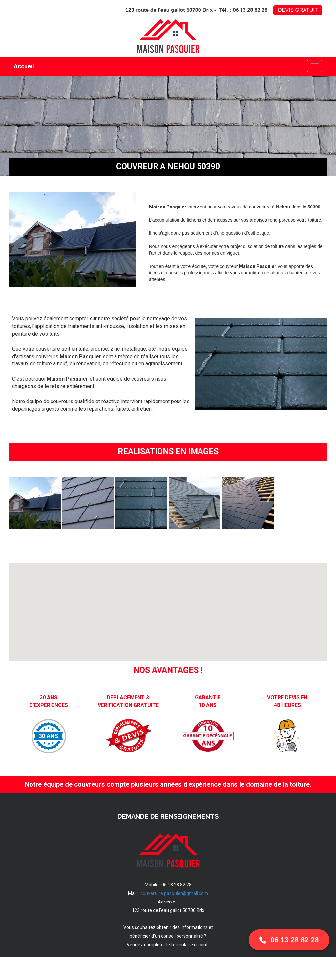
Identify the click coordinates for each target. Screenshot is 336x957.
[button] (289, 939)
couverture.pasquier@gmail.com (174, 893)
